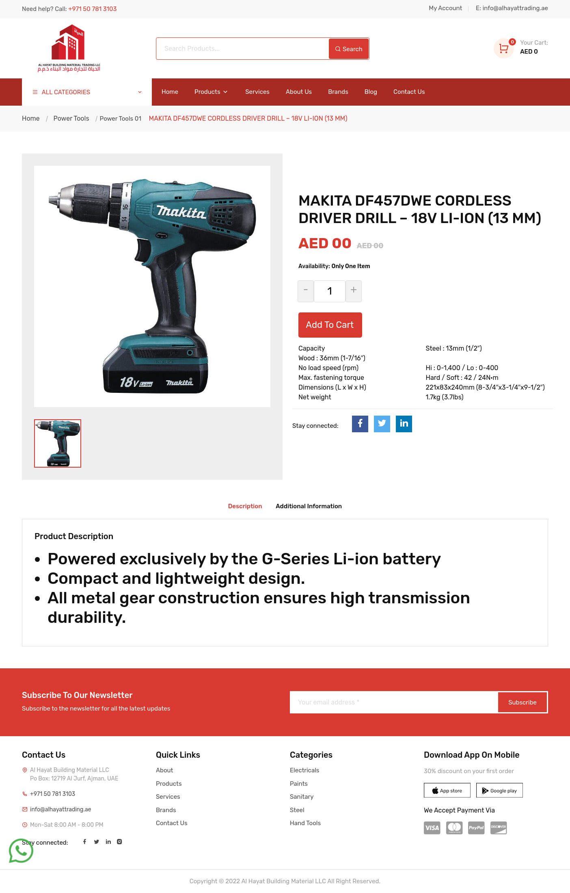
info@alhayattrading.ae (60, 809)
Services (257, 92)
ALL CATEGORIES (87, 92)
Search (349, 49)
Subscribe (522, 702)
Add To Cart (330, 324)
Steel (297, 810)
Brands (338, 92)
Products (211, 92)
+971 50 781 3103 (52, 794)
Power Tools (71, 118)
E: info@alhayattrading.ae (512, 8)
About (164, 770)
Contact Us (409, 92)
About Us (299, 92)
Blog (371, 92)
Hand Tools (305, 823)
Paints (299, 783)
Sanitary (301, 796)
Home (170, 92)
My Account (445, 8)
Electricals (304, 770)
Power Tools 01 (119, 118)
